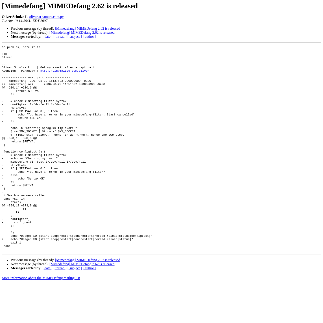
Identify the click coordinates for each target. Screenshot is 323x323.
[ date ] (47, 36)
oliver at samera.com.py (46, 17)
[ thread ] (60, 36)
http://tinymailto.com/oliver (64, 76)
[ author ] (89, 36)
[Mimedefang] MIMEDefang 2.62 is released (87, 28)
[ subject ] (75, 36)
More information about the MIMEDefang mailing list (41, 319)
